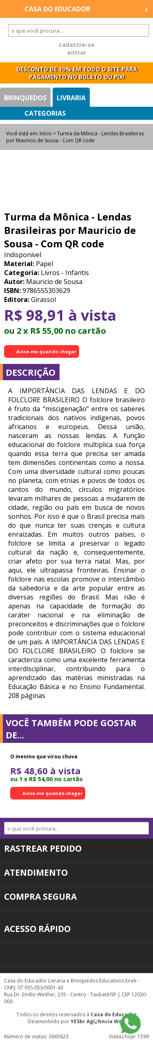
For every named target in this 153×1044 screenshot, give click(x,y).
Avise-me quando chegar (46, 351)
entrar (76, 52)
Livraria (71, 97)
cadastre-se (77, 44)
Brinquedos (25, 97)
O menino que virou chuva (44, 756)
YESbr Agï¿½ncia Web (98, 1021)
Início (46, 133)
